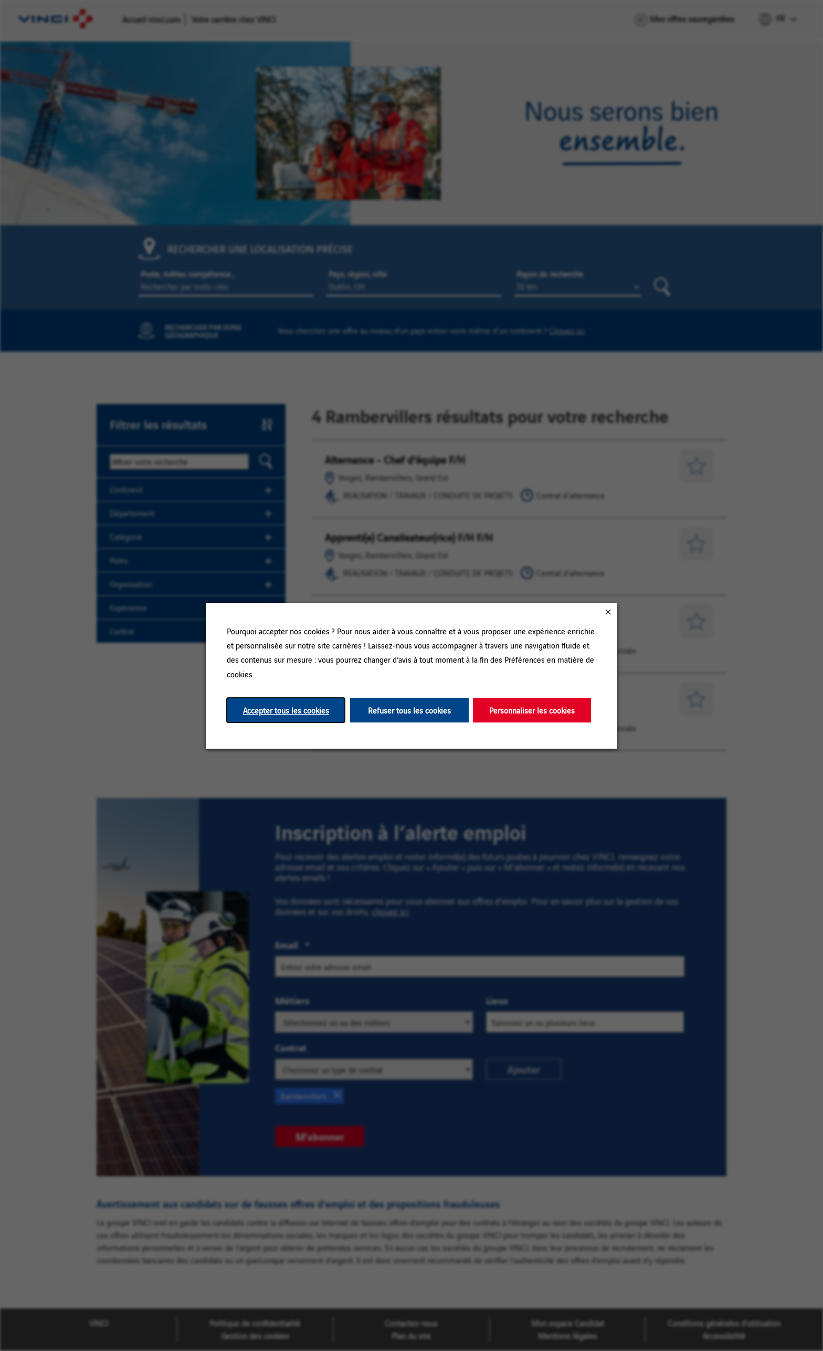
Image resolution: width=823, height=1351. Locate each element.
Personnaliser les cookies (532, 709)
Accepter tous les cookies (286, 709)
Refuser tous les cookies (409, 709)
